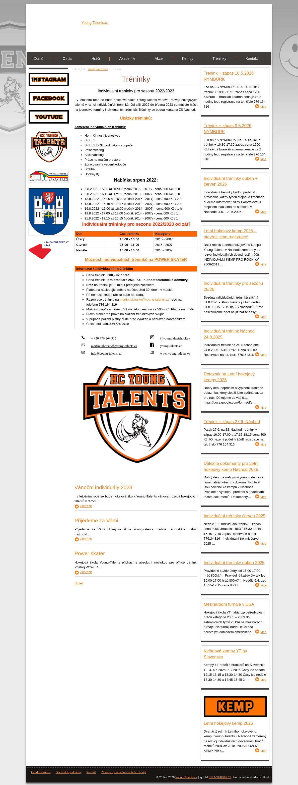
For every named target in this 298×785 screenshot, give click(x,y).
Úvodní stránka (40, 772)
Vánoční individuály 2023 (103, 487)
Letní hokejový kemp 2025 (228, 723)
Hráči (96, 59)
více (263, 106)
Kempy (187, 59)
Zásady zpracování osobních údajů (123, 772)
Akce (159, 59)
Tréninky (219, 59)
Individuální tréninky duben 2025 (234, 562)
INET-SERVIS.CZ (220, 777)
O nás (67, 59)
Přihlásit (241, 10)
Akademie (127, 59)
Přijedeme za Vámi (96, 520)
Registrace (260, 10)
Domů (38, 59)
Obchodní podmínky (68, 772)
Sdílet (78, 583)
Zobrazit (86, 506)
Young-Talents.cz (186, 777)
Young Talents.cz (95, 27)
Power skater (89, 553)
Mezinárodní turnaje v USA (229, 604)
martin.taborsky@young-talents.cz (144, 299)
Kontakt (252, 59)
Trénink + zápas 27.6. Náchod (232, 421)
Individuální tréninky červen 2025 (234, 516)
